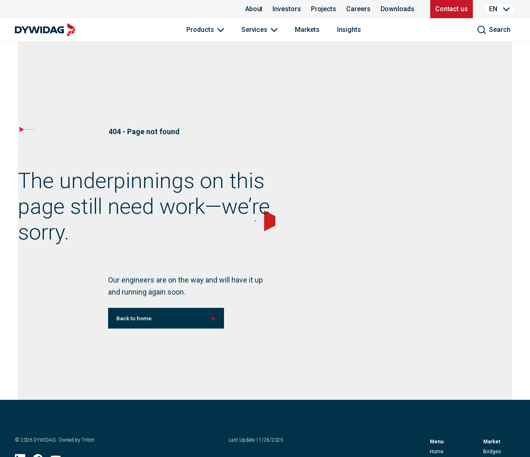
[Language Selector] (499, 9)
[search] (493, 29)
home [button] (436, 452)
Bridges (492, 452)
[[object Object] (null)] (166, 318)
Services (254, 30)
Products (200, 30)
